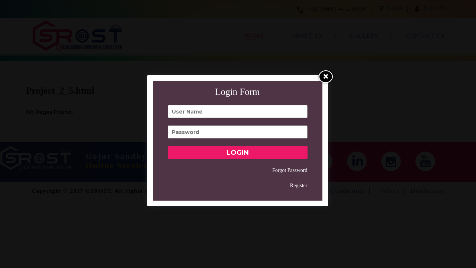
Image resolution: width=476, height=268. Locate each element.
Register (299, 185)
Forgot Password (289, 170)
